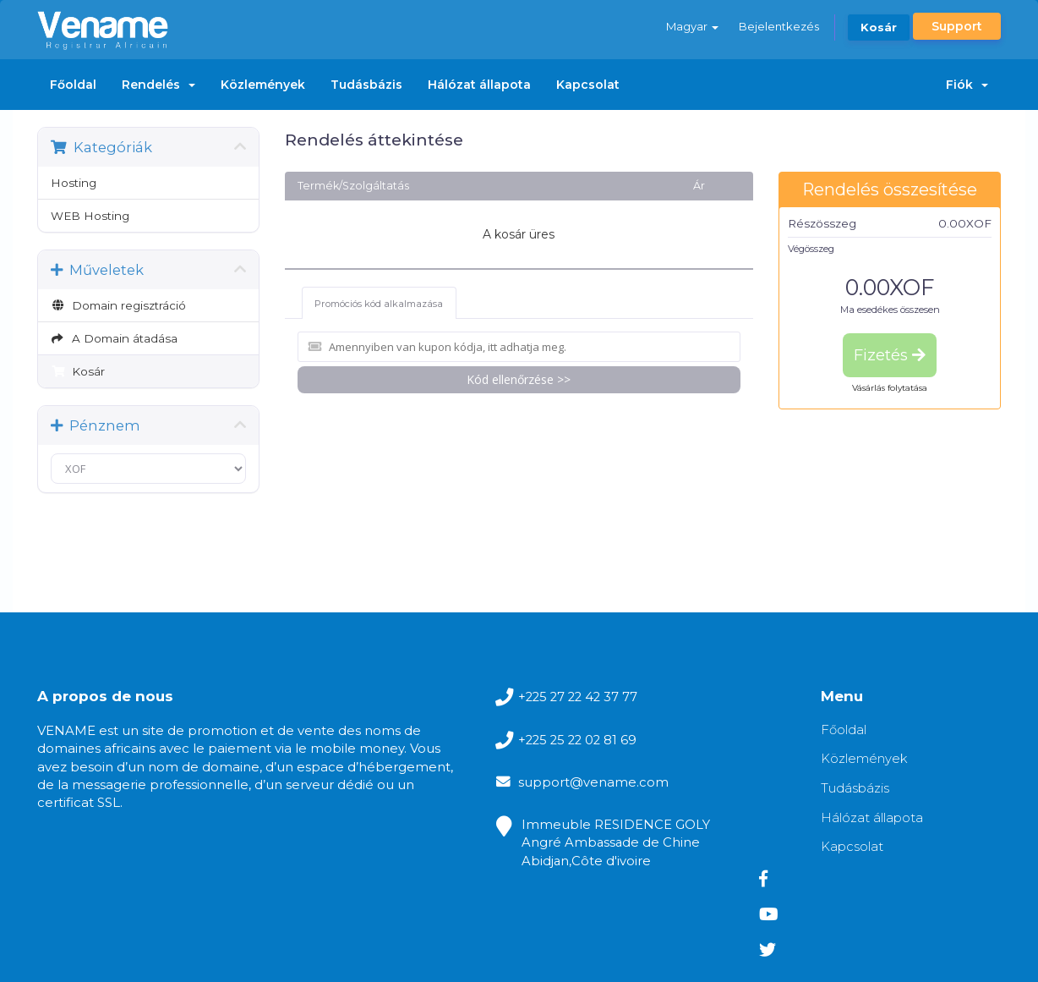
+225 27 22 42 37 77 (535, 697)
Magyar (691, 26)
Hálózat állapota (479, 84)
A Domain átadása (114, 338)
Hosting (73, 182)
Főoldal (73, 84)
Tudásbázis (366, 84)
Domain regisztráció (118, 305)
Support (956, 26)
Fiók (967, 84)
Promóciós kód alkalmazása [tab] (379, 303)
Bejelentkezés (778, 26)
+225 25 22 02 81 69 (534, 742)
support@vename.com (548, 787)
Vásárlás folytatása (889, 387)
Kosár (878, 27)
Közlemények (263, 84)
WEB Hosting (90, 215)
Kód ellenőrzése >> (519, 378)
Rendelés (158, 84)
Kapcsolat (588, 84)
